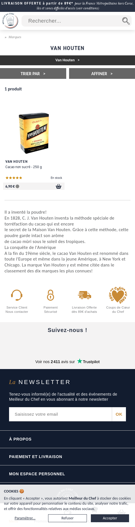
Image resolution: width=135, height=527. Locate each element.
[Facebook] (20, 344)
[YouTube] (44, 344)
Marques (14, 37)
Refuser (67, 518)
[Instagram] (68, 344)
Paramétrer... (25, 518)
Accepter (110, 518)
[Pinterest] (115, 344)
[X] (91, 344)
